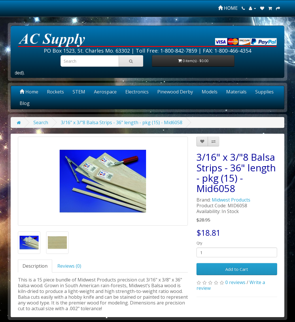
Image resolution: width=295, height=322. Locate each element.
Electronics (137, 92)
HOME (228, 8)
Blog (25, 103)
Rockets (55, 92)
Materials (236, 92)
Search (40, 122)
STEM (79, 92)
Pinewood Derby (175, 92)
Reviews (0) (69, 266)
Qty (199, 243)
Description (35, 266)
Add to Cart (236, 269)
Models (210, 92)
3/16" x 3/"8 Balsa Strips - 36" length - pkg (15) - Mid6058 (121, 122)
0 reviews (235, 282)
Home (29, 92)
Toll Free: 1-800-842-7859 (166, 50)
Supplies (264, 92)
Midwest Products (231, 200)
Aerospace (105, 92)
